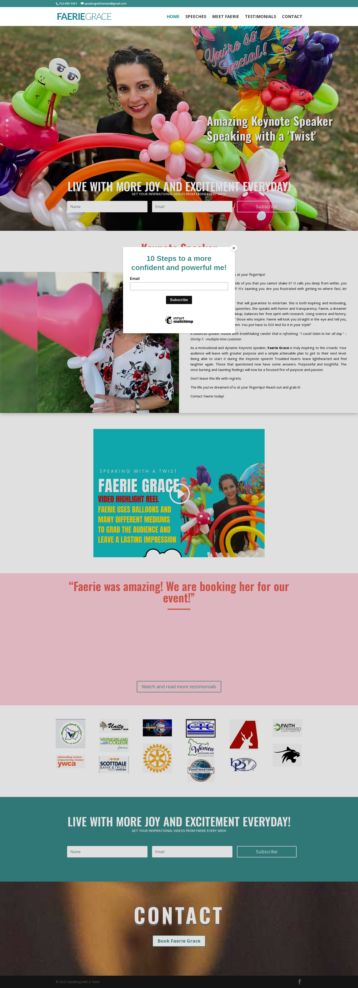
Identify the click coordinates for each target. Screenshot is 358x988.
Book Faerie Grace (179, 941)
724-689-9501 (68, 3)
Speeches (195, 17)
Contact (292, 17)
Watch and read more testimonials (179, 686)
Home (173, 17)
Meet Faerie (225, 17)
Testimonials (260, 17)
